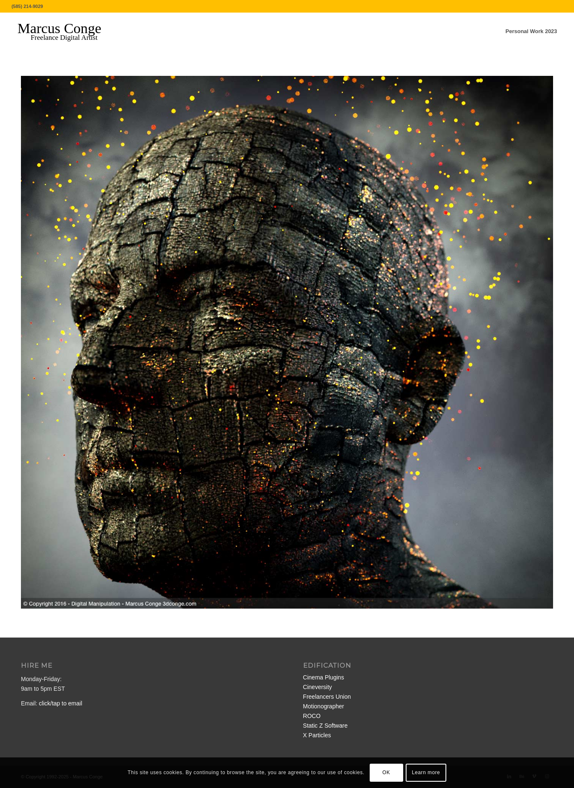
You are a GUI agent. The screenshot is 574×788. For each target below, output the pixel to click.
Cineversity (317, 687)
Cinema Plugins (323, 677)
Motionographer (323, 706)
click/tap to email (60, 703)
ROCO (312, 716)
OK (386, 772)
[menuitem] (531, 31)
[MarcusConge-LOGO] (65, 31)
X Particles (317, 735)
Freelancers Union (327, 696)
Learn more (426, 772)
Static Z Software (325, 725)
